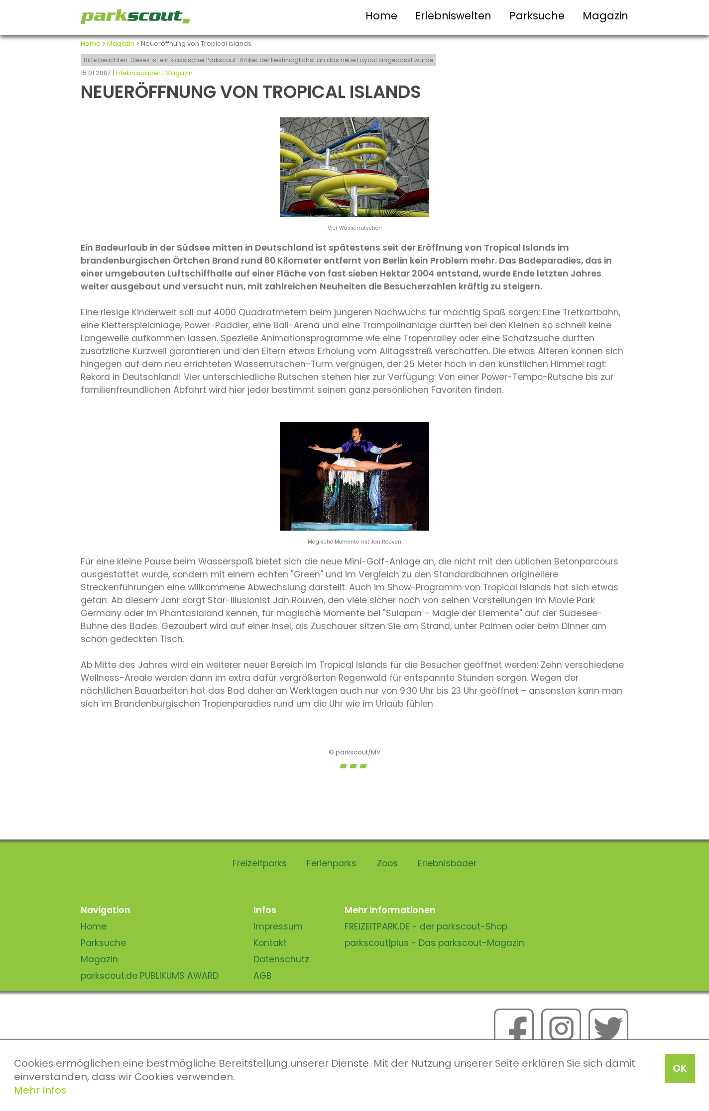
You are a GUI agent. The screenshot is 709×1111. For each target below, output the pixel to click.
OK (680, 1068)
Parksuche (537, 15)
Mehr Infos (40, 1090)
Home (381, 15)
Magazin (605, 15)
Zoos (387, 863)
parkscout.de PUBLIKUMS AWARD (150, 976)
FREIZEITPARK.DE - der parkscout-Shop (426, 926)
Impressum (278, 926)
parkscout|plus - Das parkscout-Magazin (434, 943)
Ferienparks (331, 863)
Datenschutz (281, 959)
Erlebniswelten (453, 15)
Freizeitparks (260, 863)
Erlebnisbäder (138, 73)
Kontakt (270, 943)
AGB (262, 976)
